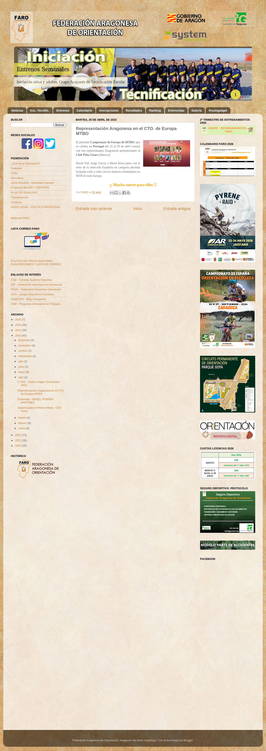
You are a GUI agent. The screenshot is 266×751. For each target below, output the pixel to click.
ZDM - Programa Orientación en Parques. (36, 304)
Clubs (14, 173)
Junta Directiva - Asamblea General (32, 182)
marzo (22, 417)
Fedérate (16, 168)
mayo (22, 372)
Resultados (134, 110)
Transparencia (19, 197)
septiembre (25, 356)
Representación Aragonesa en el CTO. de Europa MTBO (41, 392)
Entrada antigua (176, 208)
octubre (23, 350)
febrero (23, 423)
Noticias (17, 110)
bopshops (150, 740)
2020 (18, 445)
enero (22, 428)
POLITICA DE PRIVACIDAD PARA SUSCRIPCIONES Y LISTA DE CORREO (36, 263)
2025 (18, 325)
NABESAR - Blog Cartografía (28, 299)
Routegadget (218, 110)
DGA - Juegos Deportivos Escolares (32, 294)
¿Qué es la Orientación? (25, 163)
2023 (18, 335)
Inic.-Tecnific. (39, 110)
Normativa (17, 178)
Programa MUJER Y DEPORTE (30, 187)
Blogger (188, 740)
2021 (18, 440)
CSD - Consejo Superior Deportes (31, 279)
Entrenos (62, 110)
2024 (18, 330)
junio (21, 366)
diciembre (24, 340)
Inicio (137, 208)
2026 (18, 319)
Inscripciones (109, 110)
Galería (196, 110)
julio (21, 361)
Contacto (16, 202)
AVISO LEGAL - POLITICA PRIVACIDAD (35, 207)
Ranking (155, 110)
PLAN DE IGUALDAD (24, 192)
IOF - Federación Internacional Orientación (36, 284)
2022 (18, 435)
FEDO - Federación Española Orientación (36, 289)
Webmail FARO (20, 218)
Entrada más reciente (94, 208)
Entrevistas (176, 110)
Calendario (84, 110)
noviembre (25, 345)
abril (21, 377)
